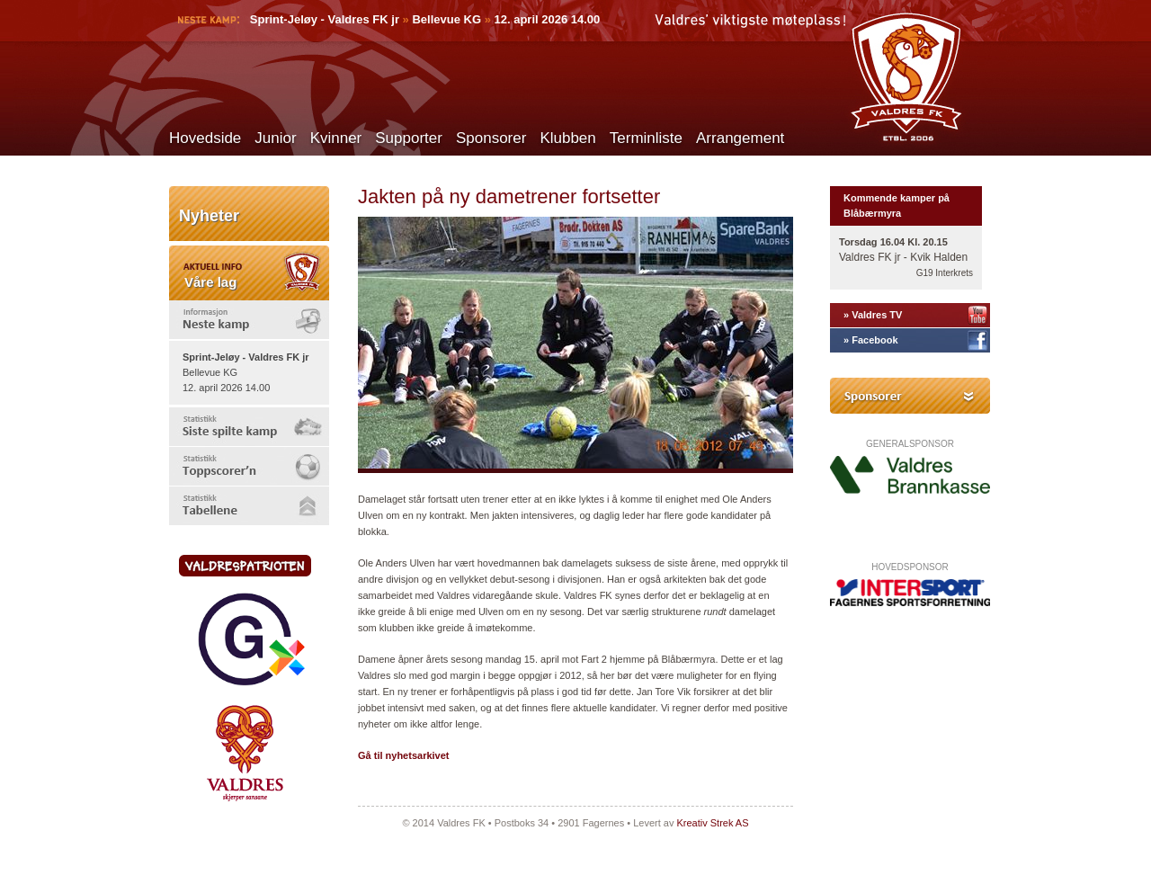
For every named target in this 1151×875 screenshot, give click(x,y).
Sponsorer (491, 138)
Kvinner (336, 138)
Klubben (567, 138)
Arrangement (740, 138)
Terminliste (646, 138)
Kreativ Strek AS (712, 822)
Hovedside (205, 138)
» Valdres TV (872, 314)
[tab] (249, 319)
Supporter (408, 138)
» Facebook (870, 340)
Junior (275, 138)
